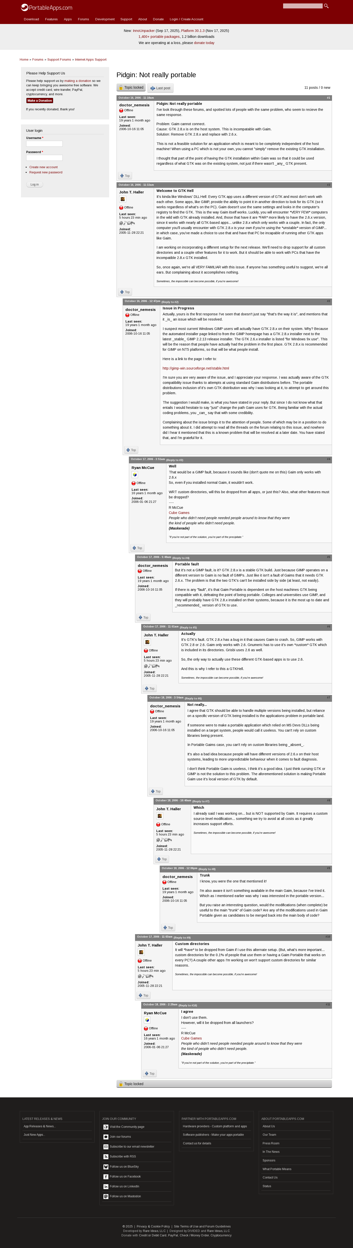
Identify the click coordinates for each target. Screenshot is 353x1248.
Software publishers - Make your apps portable (213, 1134)
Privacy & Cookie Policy (153, 1226)
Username (34, 138)
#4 (328, 459)
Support (126, 19)
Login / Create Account (186, 19)
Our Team (269, 1134)
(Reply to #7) (200, 801)
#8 (328, 800)
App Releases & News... (40, 1126)
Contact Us (270, 1177)
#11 (328, 1004)
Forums (83, 19)
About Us (269, 1126)
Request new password (45, 172)
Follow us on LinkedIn (121, 1186)
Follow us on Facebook (122, 1176)
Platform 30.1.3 (193, 31)
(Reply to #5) (188, 627)
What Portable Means (277, 1169)
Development (105, 19)
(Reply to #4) (180, 557)
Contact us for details (197, 1143)
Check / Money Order (194, 1235)
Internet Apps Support (90, 59)
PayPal (173, 1235)
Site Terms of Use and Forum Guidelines (202, 1226)
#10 (328, 936)
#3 (328, 301)
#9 (328, 868)
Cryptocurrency (221, 1235)
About (142, 19)
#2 (328, 184)
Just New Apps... (34, 1134)
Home (24, 59)
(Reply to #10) (187, 1005)
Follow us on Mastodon (122, 1196)
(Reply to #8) (207, 869)
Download (31, 19)
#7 (328, 697)
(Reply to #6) (193, 698)
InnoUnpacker (144, 31)
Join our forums (117, 1136)
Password (34, 152)
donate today (204, 43)
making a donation (77, 81)
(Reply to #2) (169, 301)
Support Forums (59, 59)
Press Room (271, 1143)
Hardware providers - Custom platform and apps (215, 1126)
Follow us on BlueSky (121, 1166)
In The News (271, 1152)
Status (267, 1186)
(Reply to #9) (182, 937)
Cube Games (179, 513)
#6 (328, 626)
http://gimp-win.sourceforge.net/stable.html (196, 368)
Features (51, 19)
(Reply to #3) (174, 460)
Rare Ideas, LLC (154, 1231)
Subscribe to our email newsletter (128, 1146)
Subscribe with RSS (119, 1156)
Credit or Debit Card (153, 1235)
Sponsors (269, 1160)
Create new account (43, 167)
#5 (328, 556)
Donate (158, 19)
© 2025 (127, 1226)
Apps (68, 19)
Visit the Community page (123, 1127)
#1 (328, 97)
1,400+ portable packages (159, 37)
